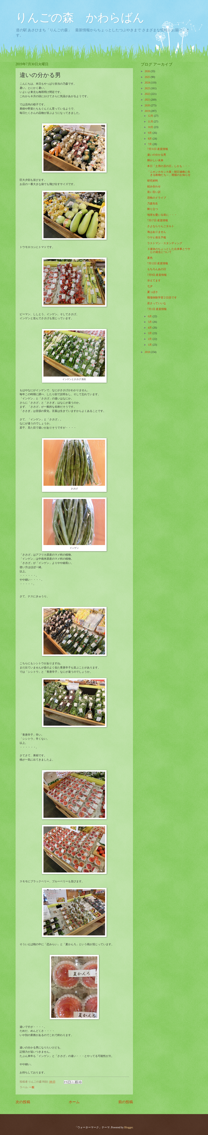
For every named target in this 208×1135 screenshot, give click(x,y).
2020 (148, 105)
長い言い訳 (154, 192)
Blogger (128, 1127)
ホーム (74, 1102)
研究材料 (152, 180)
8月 (150, 138)
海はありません (156, 231)
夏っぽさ (152, 292)
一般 (31, 1087)
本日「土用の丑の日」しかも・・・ (168, 166)
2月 (150, 339)
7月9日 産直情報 (157, 274)
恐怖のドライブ (156, 197)
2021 (148, 99)
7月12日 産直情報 (157, 263)
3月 (150, 333)
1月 (150, 344)
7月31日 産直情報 (157, 149)
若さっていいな (156, 303)
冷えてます (154, 280)
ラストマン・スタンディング (164, 243)
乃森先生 (152, 203)
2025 (148, 77)
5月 (150, 322)
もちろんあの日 (156, 269)
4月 (150, 327)
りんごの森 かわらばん (80, 17)
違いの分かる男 (156, 154)
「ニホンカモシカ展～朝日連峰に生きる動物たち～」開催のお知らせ (168, 173)
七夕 (150, 286)
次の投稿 (23, 1102)
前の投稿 (125, 1102)
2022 (148, 94)
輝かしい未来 (155, 160)
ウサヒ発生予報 (156, 237)
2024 (148, 82)
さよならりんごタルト (160, 226)
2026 (148, 71)
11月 (151, 121)
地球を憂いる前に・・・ (162, 214)
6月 (150, 316)
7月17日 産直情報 (157, 220)
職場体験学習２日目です (162, 297)
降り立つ (152, 209)
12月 (151, 115)
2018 (148, 352)
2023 (148, 88)
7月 (150, 144)
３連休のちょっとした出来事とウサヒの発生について (168, 251)
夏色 (150, 257)
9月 (150, 132)
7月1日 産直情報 (157, 309)
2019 (148, 111)
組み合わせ (154, 186)
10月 (151, 127)
